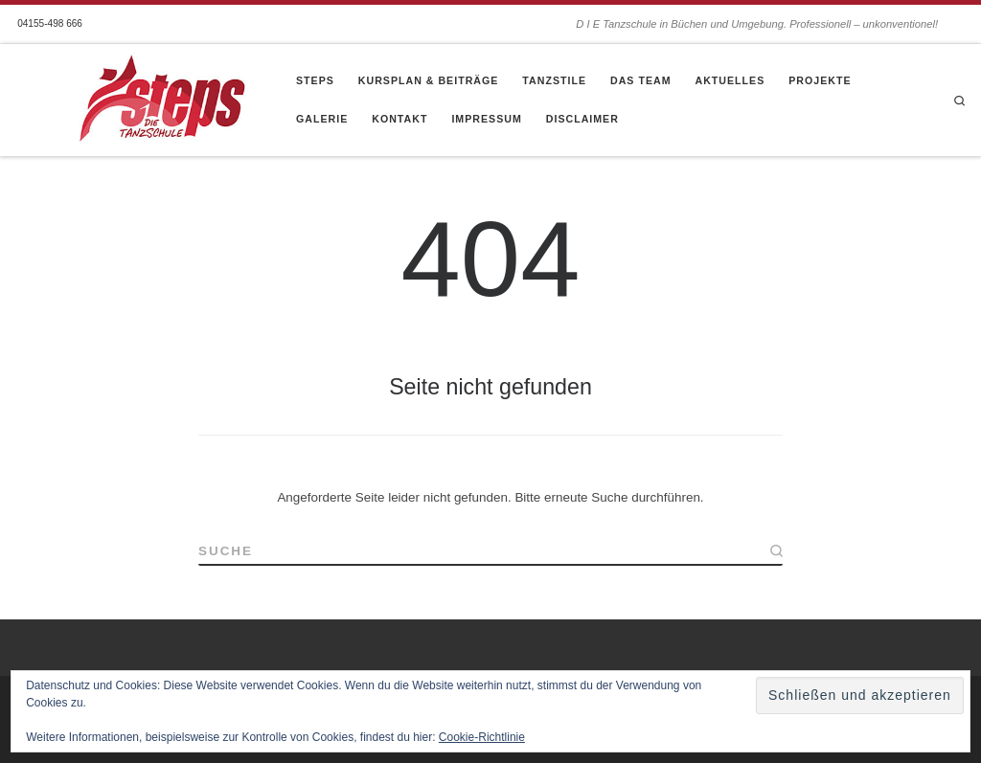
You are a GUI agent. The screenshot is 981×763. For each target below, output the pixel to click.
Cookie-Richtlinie (482, 737)
